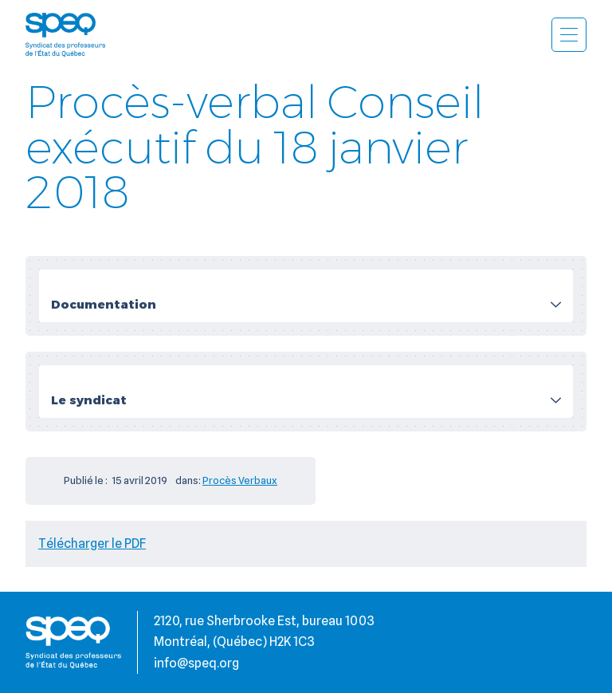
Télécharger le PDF (92, 543)
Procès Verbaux (239, 480)
